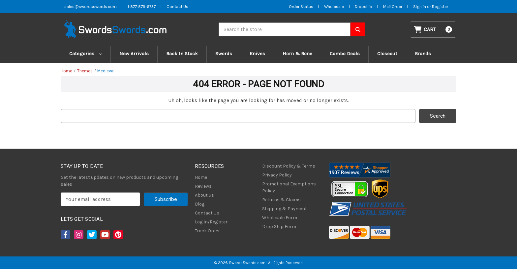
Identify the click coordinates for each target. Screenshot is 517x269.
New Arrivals (134, 54)
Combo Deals (345, 54)
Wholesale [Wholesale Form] (334, 6)
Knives (257, 54)
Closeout (387, 54)
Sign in (420, 6)
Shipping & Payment (284, 208)
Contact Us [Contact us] (177, 6)
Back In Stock (182, 54)
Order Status (301, 6)
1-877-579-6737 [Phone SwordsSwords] (142, 6)
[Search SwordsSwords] (357, 29)
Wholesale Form (279, 217)
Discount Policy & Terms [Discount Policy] (288, 166)
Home (201, 177)
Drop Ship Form (279, 226)
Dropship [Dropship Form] (363, 6)
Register (440, 6)
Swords (223, 54)
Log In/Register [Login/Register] (211, 222)
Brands (423, 54)
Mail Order (392, 6)
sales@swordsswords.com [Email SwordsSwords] (90, 6)
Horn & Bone (297, 54)
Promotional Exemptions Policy (289, 187)
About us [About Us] (204, 195)
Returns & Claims (281, 200)
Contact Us (207, 213)
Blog (199, 204)
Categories (85, 54)
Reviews (203, 186)
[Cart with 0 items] (433, 29)
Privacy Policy (277, 175)
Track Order (207, 231)
